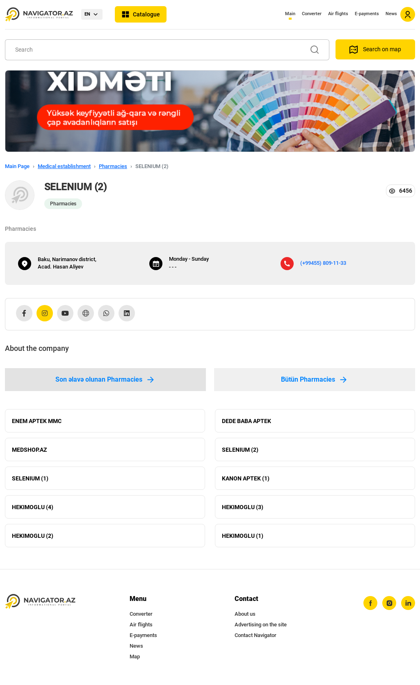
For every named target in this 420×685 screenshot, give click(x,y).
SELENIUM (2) (240, 449)
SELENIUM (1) (30, 478)
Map (135, 656)
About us (245, 614)
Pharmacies (113, 166)
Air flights (338, 13)
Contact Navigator (255, 635)
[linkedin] (408, 603)
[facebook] (370, 603)
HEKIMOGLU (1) (242, 536)
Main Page (17, 166)
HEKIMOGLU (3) (242, 507)
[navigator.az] (40, 601)
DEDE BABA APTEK (246, 421)
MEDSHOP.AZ (29, 449)
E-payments (367, 13)
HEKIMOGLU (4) (32, 507)
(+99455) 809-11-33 (323, 263)
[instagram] (389, 603)
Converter (312, 13)
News (391, 13)
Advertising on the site (261, 624)
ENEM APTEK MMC (37, 421)
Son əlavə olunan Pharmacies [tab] (105, 380)
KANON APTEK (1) (245, 478)
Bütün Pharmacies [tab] (314, 380)
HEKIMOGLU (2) (32, 536)
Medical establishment (64, 166)
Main (290, 13)
